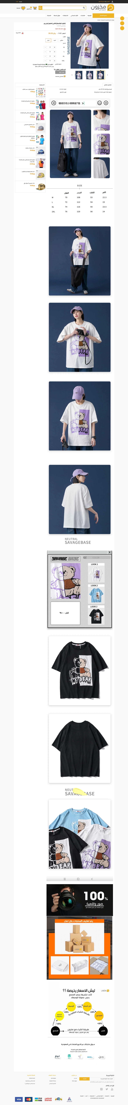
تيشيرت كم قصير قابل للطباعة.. (28, 101)
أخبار (86, 1096)
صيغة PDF (19, 33)
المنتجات (83, 15)
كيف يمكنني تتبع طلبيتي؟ (30, 1083)
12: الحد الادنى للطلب (60, 69)
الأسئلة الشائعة (32, 1078)
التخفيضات (65, 15)
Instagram (101, 1089)
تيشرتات (98, 20)
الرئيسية (89, 15)
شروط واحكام (53, 1078)
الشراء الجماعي (74, 15)
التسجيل (107, 1)
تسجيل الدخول (101, 1)
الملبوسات (103, 20)
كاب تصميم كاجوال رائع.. (29, 183)
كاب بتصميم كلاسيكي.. (29, 124)
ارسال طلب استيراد (59, 28)
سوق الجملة (57, 15)
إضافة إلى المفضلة (59, 76)
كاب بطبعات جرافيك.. (30, 148)
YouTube (112, 1089)
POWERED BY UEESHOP (97, 1098)
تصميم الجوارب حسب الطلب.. (28, 89)
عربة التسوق (29, 8)
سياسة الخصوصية (52, 1081)
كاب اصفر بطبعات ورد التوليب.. (28, 171)
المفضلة (18, 8)
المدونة (49, 15)
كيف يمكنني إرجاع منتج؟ (30, 1081)
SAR (60, 33)
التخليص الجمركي (52, 1083)
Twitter (107, 1089)
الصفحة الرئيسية (108, 20)
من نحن (75, 1078)
